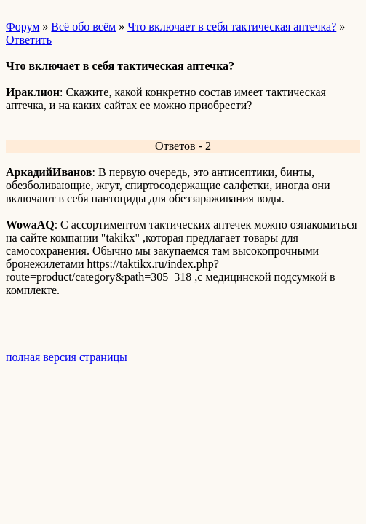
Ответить (29, 39)
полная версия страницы (66, 357)
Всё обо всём (83, 26)
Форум (22, 26)
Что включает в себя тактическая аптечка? (231, 26)
